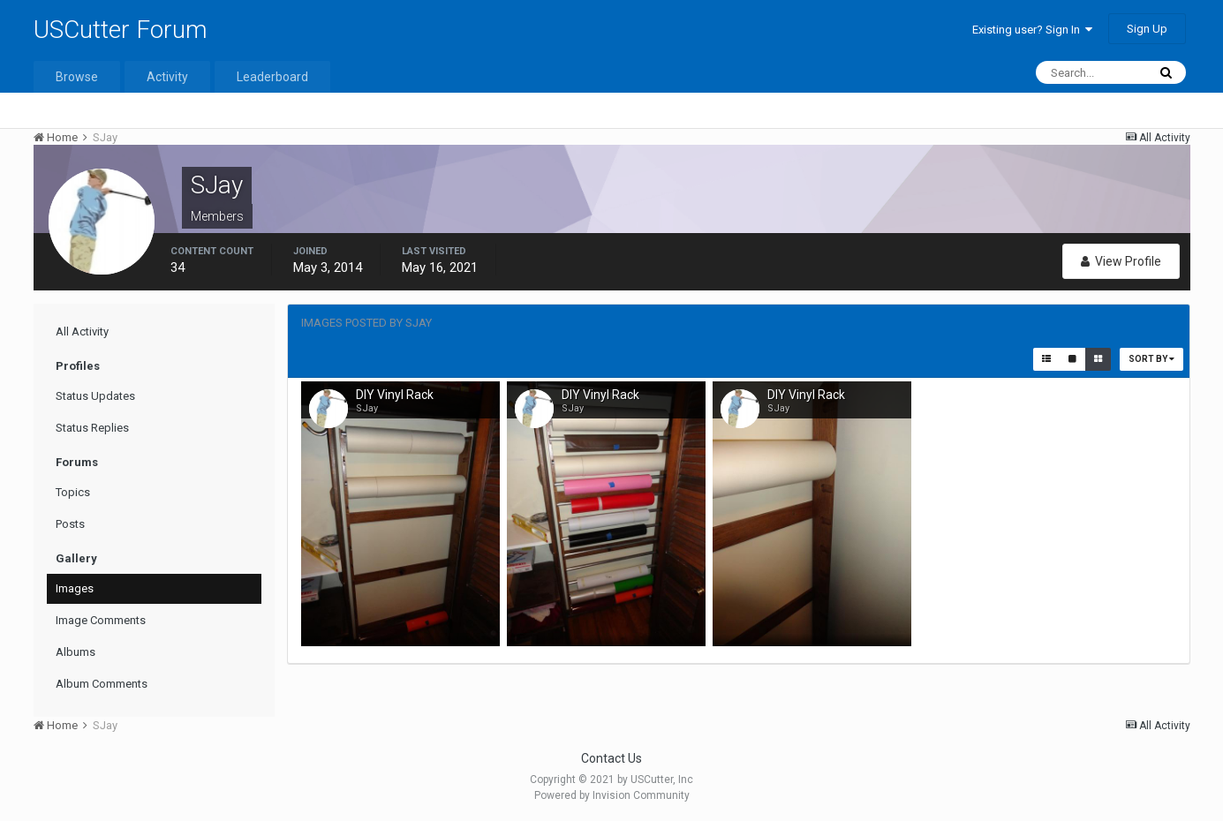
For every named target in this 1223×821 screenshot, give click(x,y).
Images (75, 588)
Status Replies (92, 427)
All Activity (82, 331)
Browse (77, 77)
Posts (70, 524)
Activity (167, 77)
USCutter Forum (121, 29)
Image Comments (101, 620)
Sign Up (1147, 28)
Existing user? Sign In (1032, 29)
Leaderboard (272, 77)
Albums (75, 652)
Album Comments (101, 683)
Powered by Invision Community (612, 795)
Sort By (1151, 359)
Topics (73, 492)
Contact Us (611, 758)
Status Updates (95, 396)
